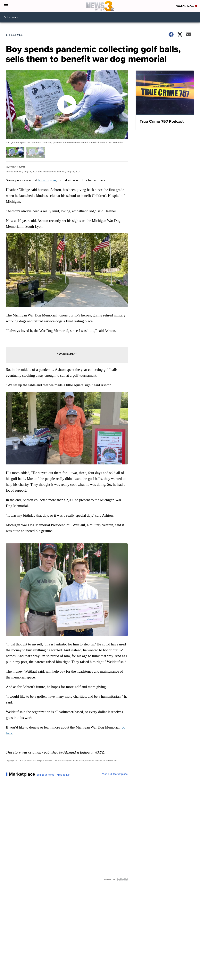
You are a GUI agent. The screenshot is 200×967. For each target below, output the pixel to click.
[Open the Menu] (6, 6)
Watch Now (186, 6)
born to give (47, 180)
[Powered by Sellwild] (122, 879)
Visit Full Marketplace (115, 774)
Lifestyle (14, 35)
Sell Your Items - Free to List (53, 774)
